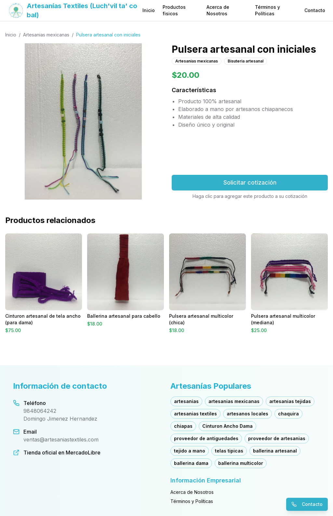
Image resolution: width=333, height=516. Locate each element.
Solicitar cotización (249, 182)
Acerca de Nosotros (217, 10)
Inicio (148, 10)
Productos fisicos (174, 10)
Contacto (314, 10)
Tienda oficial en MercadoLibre (61, 452)
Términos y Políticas (267, 10)
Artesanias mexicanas (46, 34)
